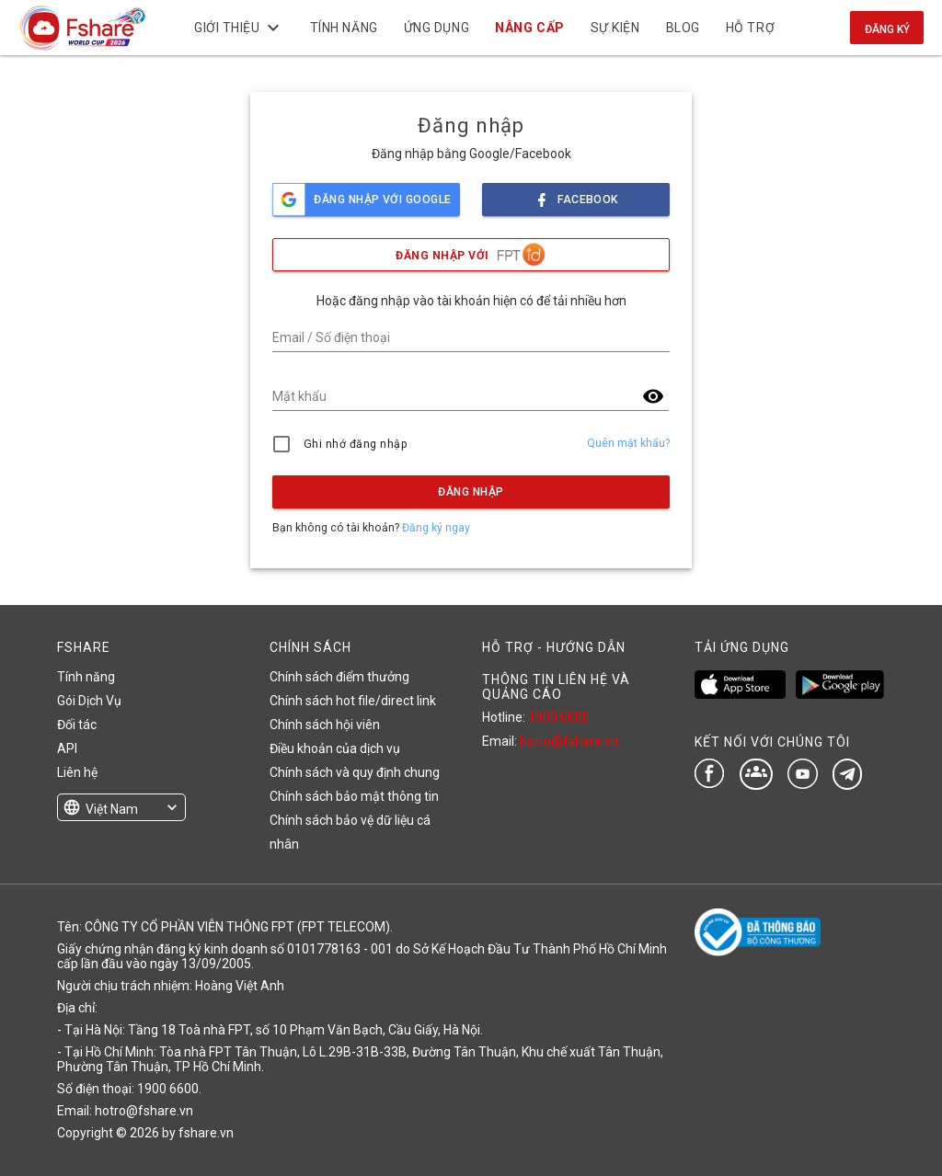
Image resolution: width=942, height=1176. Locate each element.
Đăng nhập (470, 491)
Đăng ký (887, 29)
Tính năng (86, 676)
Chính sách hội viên (325, 724)
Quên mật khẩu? (628, 443)
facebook (576, 194)
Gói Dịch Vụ (89, 700)
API (67, 748)
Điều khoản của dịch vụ (335, 748)
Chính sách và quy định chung (355, 772)
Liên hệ (77, 772)
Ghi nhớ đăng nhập (356, 444)
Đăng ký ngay (436, 527)
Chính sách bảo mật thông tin (354, 796)
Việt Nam (112, 809)
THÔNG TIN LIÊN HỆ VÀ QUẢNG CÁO (556, 687)
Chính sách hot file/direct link (353, 700)
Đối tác (77, 724)
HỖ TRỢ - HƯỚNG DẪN (554, 647)
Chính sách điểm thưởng (339, 676)
